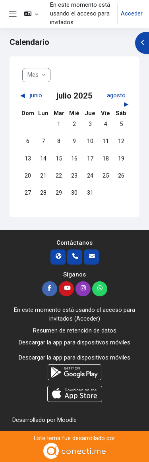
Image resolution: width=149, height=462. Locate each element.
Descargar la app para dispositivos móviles (74, 342)
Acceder (132, 13)
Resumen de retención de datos (74, 330)
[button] (31, 14)
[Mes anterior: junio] (33, 96)
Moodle (67, 419)
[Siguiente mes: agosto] (115, 100)
